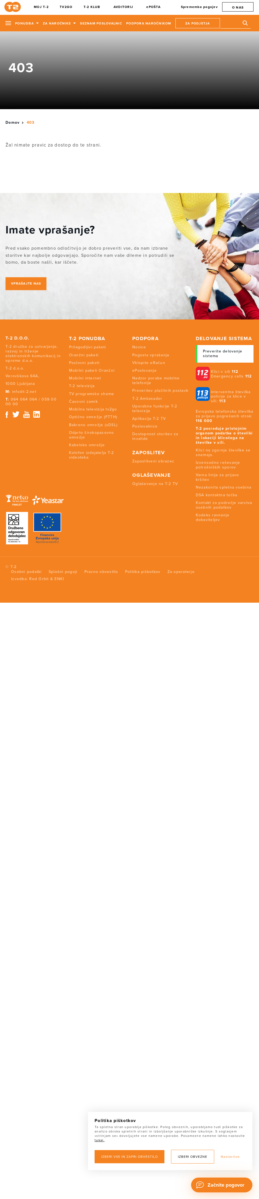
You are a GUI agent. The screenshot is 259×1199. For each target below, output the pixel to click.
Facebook (6, 414)
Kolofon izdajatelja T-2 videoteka (91, 455)
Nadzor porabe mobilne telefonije (156, 380)
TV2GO (66, 7)
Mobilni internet (85, 378)
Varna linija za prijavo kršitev (217, 477)
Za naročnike (57, 23)
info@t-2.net (24, 391)
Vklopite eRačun (148, 362)
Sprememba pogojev (199, 7)
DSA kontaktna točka (217, 495)
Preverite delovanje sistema (223, 353)
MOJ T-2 (41, 7)
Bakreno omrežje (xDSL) (93, 425)
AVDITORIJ (123, 7)
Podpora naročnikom (148, 23)
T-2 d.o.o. (17, 338)
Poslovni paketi (84, 362)
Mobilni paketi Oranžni (92, 370)
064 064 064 (24, 399)
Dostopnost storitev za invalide (155, 436)
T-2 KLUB (92, 7)
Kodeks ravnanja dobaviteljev (212, 517)
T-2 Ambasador (147, 398)
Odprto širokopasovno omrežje (91, 435)
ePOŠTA (153, 7)
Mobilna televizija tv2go (93, 409)
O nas (238, 7)
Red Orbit (39, 579)
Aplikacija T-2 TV (149, 418)
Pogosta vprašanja (150, 355)
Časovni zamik (83, 401)
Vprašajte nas (26, 283)
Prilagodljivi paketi (87, 347)
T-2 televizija (82, 386)
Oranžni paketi (84, 355)
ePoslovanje (144, 370)
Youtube (26, 414)
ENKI (59, 579)
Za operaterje (181, 571)
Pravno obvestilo (101, 571)
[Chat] (221, 1185)
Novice (139, 347)
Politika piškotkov (143, 571)
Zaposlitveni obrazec (153, 461)
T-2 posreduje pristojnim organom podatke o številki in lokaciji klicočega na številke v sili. (224, 435)
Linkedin (36, 414)
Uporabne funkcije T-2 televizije (154, 408)
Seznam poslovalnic (101, 23)
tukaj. (100, 1140)
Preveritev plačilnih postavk (160, 390)
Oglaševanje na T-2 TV (155, 483)
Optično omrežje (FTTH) (93, 417)
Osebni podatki (26, 571)
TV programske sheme (91, 394)
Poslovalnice (145, 426)
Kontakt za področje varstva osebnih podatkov (224, 505)
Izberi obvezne (192, 1157)
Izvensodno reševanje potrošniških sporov (218, 465)
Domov (12, 122)
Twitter (16, 414)
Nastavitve (230, 1157)
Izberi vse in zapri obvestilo (129, 1157)
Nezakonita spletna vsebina (224, 487)
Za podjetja (197, 23)
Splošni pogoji (63, 571)
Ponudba (24, 23)
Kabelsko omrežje (87, 445)
